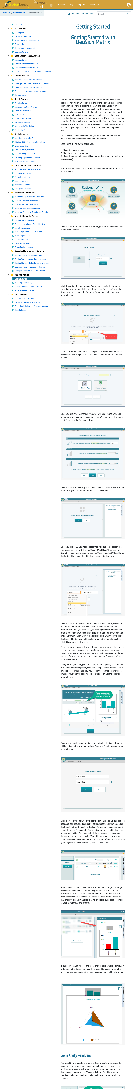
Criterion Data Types (21, 173)
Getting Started (19, 33)
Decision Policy (19, 103)
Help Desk (82, 5)
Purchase (87, 14)
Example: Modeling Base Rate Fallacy (28, 271)
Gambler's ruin (19, 95)
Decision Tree (19, 28)
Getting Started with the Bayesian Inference (30, 263)
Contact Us (94, 5)
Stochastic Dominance (22, 130)
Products (61, 5)
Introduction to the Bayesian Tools (27, 255)
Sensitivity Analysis (21, 122)
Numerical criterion (21, 185)
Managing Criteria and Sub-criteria (27, 232)
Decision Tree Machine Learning (26, 302)
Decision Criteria (20, 52)
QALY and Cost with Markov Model (27, 87)
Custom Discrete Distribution (25, 204)
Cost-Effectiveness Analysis (25, 56)
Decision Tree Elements (23, 36)
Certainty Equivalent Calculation (26, 157)
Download (74, 14)
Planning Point (19, 44)
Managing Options (21, 236)
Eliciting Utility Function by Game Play (28, 142)
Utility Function (19, 134)
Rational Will (19, 13)
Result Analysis (20, 99)
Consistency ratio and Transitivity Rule (28, 224)
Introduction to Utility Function (25, 138)
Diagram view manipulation (24, 48)
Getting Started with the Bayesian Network (30, 259)
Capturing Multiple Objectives (26, 165)
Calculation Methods (21, 243)
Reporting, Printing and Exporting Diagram (30, 306)
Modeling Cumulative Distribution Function (30, 212)
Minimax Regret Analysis (23, 290)
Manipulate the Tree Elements (25, 40)
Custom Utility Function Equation (26, 154)
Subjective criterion (21, 177)
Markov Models (20, 75)
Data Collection (19, 310)
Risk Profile (18, 115)
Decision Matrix (20, 275)
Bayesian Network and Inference (27, 251)
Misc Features (19, 294)
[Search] (111, 13)
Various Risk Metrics (21, 111)
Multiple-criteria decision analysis (26, 169)
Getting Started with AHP (23, 220)
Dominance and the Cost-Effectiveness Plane (31, 72)
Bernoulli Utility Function (23, 150)
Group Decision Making (22, 247)
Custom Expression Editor (23, 298)
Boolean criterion (20, 181)
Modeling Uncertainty (22, 283)
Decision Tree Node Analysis (25, 107)
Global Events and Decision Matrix (27, 287)
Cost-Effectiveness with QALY (25, 64)
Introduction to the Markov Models (27, 80)
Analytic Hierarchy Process (25, 216)
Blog (71, 5)
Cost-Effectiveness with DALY (25, 68)
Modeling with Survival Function (26, 208)
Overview (17, 25)
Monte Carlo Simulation (23, 126)
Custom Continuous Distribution (26, 201)
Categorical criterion (21, 189)
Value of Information (21, 119)
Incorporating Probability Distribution (28, 197)
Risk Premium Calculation (23, 161)
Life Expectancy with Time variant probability (31, 83)
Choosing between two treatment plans (29, 91)
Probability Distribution (23, 193)
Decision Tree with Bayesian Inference (28, 267)
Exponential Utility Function (24, 146)
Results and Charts (21, 240)
